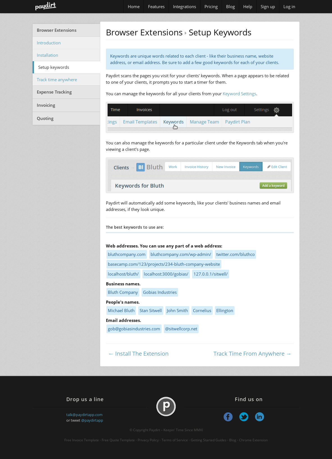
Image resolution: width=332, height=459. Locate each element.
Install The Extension (142, 353)
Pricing (211, 6)
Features (156, 6)
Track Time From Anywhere (249, 353)
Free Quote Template (118, 440)
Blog (230, 6)
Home (134, 6)
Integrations (184, 6)
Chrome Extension (253, 440)
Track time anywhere (57, 79)
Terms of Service (175, 440)
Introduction (49, 43)
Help (247, 6)
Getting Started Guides (208, 440)
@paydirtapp (92, 420)
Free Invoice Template (81, 440)
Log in (289, 6)
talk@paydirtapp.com (84, 414)
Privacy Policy (148, 440)
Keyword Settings (239, 93)
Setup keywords (53, 67)
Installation (47, 55)
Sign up (268, 6)
